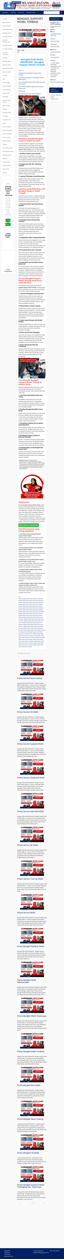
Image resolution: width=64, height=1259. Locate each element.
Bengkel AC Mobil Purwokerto (30, 460)
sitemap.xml (56, 1250)
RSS (51, 1250)
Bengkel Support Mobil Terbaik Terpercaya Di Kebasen (30, 613)
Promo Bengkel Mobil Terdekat (31, 1051)
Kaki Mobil (5, 96)
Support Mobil (6, 162)
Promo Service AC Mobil (27, 845)
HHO (3, 79)
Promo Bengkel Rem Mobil (28, 1085)
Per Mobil (5, 116)
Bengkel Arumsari (23, 117)
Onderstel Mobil (6, 112)
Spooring (4, 158)
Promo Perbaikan (7, 133)
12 (27, 1203)
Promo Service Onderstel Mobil (30, 778)
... (24, 1203)
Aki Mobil (4, 58)
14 (33, 1203)
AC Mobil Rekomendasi (6, 41)
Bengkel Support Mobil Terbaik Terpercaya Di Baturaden (30, 602)
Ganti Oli (4, 75)
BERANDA (5, 12)
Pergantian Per (6, 119)
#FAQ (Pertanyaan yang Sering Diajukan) (29, 93)
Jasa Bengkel (6, 82)
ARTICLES (21, 12)
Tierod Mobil (5, 169)
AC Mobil (4, 19)
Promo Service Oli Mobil (27, 712)
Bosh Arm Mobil (6, 72)
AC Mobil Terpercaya (5, 53)
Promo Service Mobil (26, 913)
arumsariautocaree (55, 52)
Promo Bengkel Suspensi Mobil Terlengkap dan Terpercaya (30, 1186)
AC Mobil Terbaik (7, 45)
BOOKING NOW (30, 12)
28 (43, 1203)
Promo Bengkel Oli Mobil (28, 1153)
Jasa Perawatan (6, 86)
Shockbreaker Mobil (7, 151)
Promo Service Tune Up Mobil (30, 879)
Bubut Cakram (6, 22)
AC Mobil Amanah (7, 36)
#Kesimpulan (21, 91)
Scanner (4, 144)
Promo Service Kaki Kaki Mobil (30, 811)
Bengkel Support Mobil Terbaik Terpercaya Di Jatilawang (30, 608)
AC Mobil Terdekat (7, 49)
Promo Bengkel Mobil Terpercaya (31, 1016)
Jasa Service (5, 93)
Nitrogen (4, 109)
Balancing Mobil (6, 61)
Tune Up (4, 172)
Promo (4, 123)
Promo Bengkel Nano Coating (30, 1119)
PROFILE (13, 12)
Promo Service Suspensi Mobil (30, 744)
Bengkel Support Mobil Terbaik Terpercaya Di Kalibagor (30, 609)
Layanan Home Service (6, 101)
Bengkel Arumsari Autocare (25, 196)
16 (38, 1203)
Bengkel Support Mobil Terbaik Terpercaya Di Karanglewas (31, 611)
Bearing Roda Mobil (7, 68)
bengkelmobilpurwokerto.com (41, 1252)
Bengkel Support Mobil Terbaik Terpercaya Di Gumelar (30, 606)
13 (29, 1203)
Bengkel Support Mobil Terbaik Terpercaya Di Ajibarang (30, 598)
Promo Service (6, 137)
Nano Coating (6, 105)
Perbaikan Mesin (6, 33)
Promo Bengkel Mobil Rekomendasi (26, 981)
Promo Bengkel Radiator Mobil (30, 946)
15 (35, 1203)
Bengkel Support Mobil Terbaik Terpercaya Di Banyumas (30, 600)
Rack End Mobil (6, 141)
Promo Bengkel (6, 126)
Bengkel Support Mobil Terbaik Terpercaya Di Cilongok (30, 604)
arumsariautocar (54, 57)
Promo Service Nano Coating (29, 678)
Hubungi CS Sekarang (7, 222)
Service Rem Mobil (7, 148)
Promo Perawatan (7, 130)
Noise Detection (6, 26)
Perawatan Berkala (7, 29)
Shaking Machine (7, 155)
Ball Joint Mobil (6, 65)
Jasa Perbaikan (6, 89)
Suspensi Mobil (6, 165)
